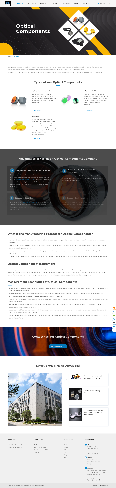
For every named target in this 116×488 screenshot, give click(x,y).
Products (19, 3)
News (76, 3)
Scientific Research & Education (43, 449)
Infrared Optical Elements (92, 91)
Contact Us (87, 3)
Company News (68, 455)
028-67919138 (91, 446)
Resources (66, 3)
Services (43, 3)
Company (54, 3)
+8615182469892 (92, 453)
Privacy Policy (104, 485)
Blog (65, 457)
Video (65, 452)
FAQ (65, 449)
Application (31, 3)
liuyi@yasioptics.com (93, 464)
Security (36, 452)
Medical (36, 444)
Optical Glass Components (41, 91)
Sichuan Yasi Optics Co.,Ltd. (23, 485)
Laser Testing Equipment (41, 447)
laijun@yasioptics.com (93, 461)
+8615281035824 (92, 451)
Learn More (37, 110)
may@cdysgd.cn (92, 459)
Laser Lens (36, 116)
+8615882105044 (92, 448)
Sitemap (94, 485)
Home (10, 56)
